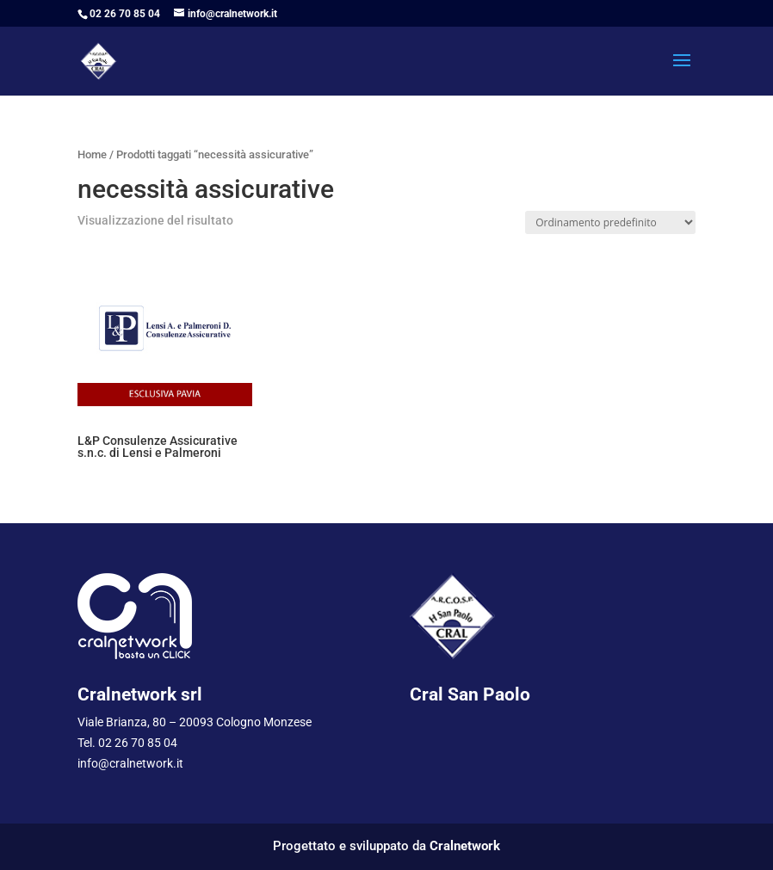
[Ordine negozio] (610, 222)
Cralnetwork (465, 846)
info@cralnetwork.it (130, 763)
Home (92, 154)
